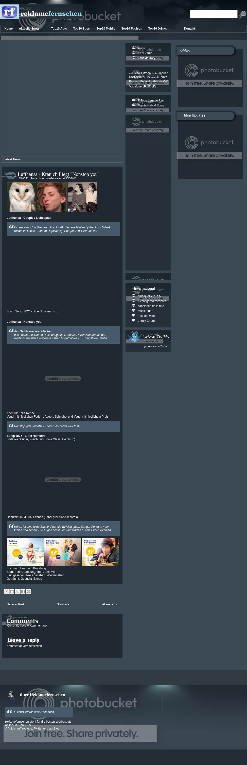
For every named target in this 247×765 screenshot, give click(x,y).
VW (165, 81)
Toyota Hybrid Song (151, 105)
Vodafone (135, 86)
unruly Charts (146, 321)
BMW (137, 73)
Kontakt (189, 28)
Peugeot (134, 81)
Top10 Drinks (158, 28)
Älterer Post (110, 604)
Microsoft (153, 77)
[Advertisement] (53, 99)
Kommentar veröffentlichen (24, 646)
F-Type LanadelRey (151, 100)
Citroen (146, 73)
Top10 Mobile (106, 28)
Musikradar (145, 311)
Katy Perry (145, 53)
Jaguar (163, 73)
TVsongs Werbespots (152, 301)
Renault (145, 81)
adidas (149, 85)
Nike (164, 77)
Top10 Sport (82, 28)
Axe (131, 73)
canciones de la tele (151, 306)
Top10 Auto (59, 28)
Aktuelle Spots (29, 28)
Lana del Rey (146, 58)
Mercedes (138, 77)
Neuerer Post (15, 604)
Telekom (157, 81)
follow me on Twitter (156, 346)
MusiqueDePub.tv (149, 296)
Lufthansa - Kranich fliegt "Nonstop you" (59, 174)
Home (9, 28)
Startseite (63, 604)
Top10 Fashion (132, 28)
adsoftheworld (147, 316)
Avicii (141, 48)
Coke (155, 73)
